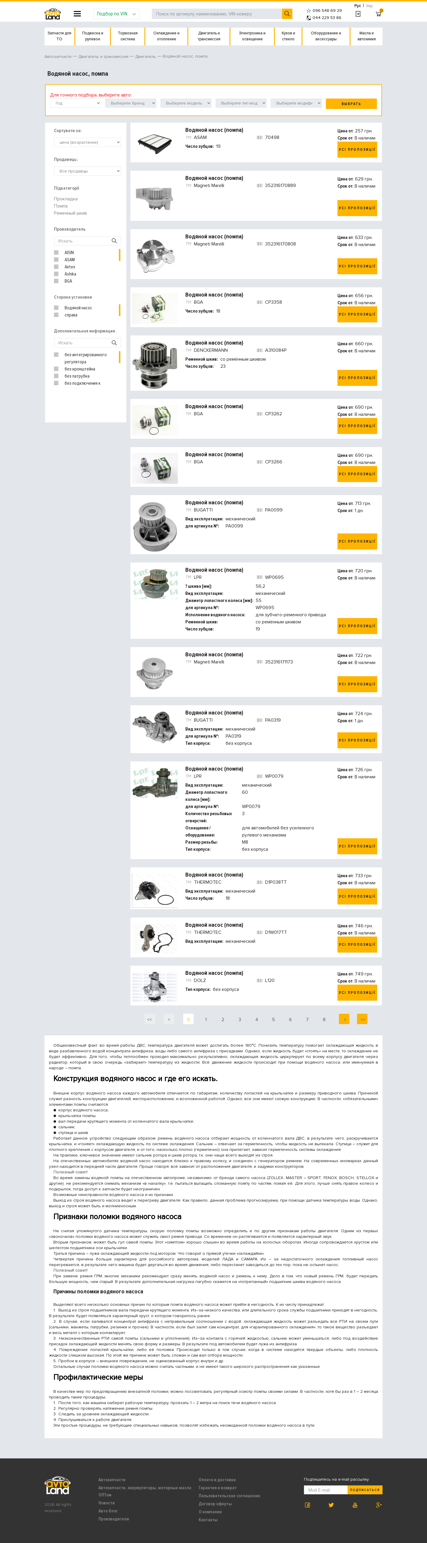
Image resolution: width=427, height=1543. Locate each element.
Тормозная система (128, 36)
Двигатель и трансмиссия (209, 36)
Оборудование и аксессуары (326, 36)
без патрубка (77, 376)
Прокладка (66, 199)
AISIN (69, 253)
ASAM (70, 260)
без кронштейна (80, 369)
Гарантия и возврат (218, 1487)
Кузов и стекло (288, 36)
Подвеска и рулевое (92, 36)
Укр (369, 5)
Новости (106, 1503)
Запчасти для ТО (59, 36)
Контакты (208, 1520)
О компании (210, 1512)
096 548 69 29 (324, 10)
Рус (357, 5)
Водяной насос (78, 308)
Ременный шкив (70, 213)
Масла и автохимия (366, 36)
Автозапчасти (111, 1479)
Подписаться (365, 1490)
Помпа (61, 206)
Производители (113, 1519)
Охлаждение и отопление (166, 36)
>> (362, 1019)
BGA (68, 281)
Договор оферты (215, 1503)
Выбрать (351, 104)
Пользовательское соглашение (229, 1495)
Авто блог (108, 1511)
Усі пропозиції (357, 149)
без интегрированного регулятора (86, 358)
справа (71, 315)
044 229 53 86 (323, 17)
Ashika (70, 274)
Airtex (70, 267)
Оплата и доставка (217, 1479)
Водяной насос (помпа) (214, 130)
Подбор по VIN (116, 13)
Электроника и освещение (252, 36)
